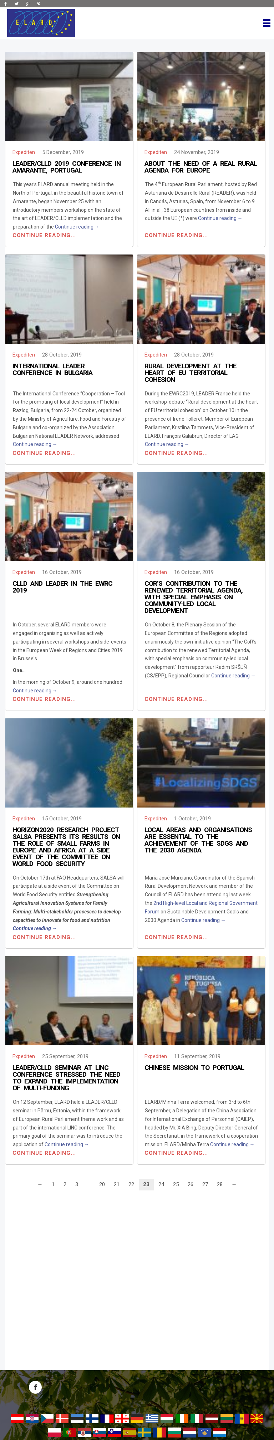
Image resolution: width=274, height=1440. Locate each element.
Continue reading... (44, 235)
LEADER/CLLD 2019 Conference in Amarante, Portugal (66, 166)
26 (190, 1184)
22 (131, 1184)
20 (102, 1184)
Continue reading (77, 227)
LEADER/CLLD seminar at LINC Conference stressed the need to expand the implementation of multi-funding (66, 1078)
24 (161, 1184)
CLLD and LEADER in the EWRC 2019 (62, 586)
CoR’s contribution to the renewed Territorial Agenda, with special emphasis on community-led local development (193, 597)
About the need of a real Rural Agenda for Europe (200, 166)
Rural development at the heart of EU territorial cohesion (190, 373)
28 (220, 1184)
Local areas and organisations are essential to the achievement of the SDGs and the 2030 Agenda (198, 840)
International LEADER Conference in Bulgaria (52, 369)
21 (117, 1184)
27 (205, 1184)
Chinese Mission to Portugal (194, 1068)
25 (176, 1184)
